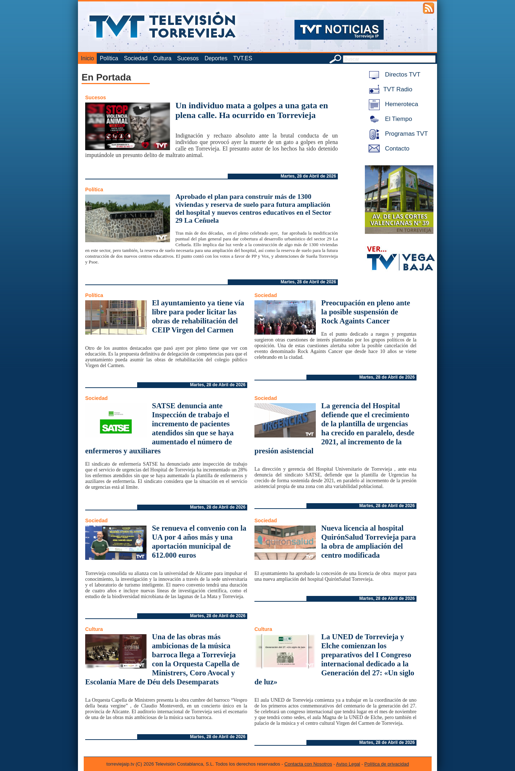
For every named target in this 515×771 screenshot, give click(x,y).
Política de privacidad (387, 764)
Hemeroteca (392, 104)
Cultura (162, 58)
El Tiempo (389, 119)
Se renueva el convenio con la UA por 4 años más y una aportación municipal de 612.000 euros (199, 541)
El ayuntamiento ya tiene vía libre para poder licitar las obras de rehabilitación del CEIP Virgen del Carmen (198, 316)
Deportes (216, 58)
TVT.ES (242, 58)
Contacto (387, 148)
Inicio (87, 58)
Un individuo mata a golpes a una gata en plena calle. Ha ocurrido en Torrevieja (251, 110)
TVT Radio (389, 89)
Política (109, 58)
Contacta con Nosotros (308, 764)
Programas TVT (397, 133)
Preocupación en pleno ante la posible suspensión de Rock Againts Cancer (365, 312)
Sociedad (136, 58)
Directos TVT (393, 74)
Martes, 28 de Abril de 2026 (308, 176)
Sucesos (188, 58)
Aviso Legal (348, 764)
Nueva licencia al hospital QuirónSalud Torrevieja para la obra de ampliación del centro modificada (368, 541)
